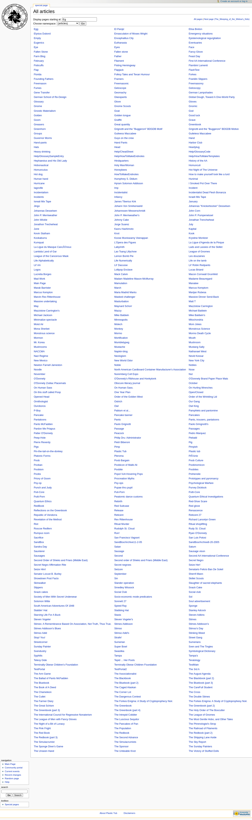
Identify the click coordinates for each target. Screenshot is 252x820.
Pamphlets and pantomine (203, 410)
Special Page (41, 5)
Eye (36, 47)
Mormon (38, 338)
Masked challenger (124, 297)
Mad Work (39, 278)
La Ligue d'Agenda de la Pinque (206, 242)
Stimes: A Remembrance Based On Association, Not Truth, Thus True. (72, 624)
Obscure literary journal (127, 383)
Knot (116, 233)
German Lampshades (201, 92)
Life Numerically (123, 260)
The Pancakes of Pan (126, 723)
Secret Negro (196, 560)
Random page (12, 778)
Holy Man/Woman (124, 165)
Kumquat (39, 242)
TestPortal (39, 669)
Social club (195, 592)
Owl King (194, 406)
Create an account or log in (234, 1)
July (191, 224)
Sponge (193, 605)
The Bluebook (41, 682)
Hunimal (193, 179)
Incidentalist (120, 192)
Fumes (38, 88)
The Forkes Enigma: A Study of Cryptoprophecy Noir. (143, 701)
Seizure (118, 569)
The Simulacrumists (125, 742)
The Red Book (42, 733)
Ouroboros (40, 406)
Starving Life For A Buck (47, 615)
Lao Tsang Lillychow (125, 251)
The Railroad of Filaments (203, 728)
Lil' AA (37, 265)
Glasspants (120, 97)
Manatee (193, 283)
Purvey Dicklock (198, 487)
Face (191, 47)
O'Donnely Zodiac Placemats (50, 383)
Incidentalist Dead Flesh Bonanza (207, 192)
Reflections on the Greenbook (50, 510)
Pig (190, 442)
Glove (117, 101)
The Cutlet (39, 696)
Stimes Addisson (123, 624)
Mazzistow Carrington (201, 306)
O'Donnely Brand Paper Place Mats (208, 378)
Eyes (117, 47)
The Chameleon (43, 692)
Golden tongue (122, 115)
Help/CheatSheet (123, 151)
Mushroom (195, 342)
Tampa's (193, 655)
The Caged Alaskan (125, 687)
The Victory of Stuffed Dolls (204, 751)
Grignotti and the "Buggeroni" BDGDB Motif (138, 129)
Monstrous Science (199, 328)
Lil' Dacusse (121, 265)
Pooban (38, 465)
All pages (198, 19)
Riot (36, 524)
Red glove (194, 506)
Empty (37, 38)
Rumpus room (42, 533)
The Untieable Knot (125, 751)
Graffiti (117, 120)
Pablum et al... (122, 410)
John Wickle (40, 219)
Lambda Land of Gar (45, 251)
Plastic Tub (120, 451)
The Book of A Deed (45, 687)
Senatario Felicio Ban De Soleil (206, 569)
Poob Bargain (121, 460)
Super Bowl (120, 646)
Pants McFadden (43, 424)
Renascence (196, 510)
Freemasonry (196, 83)
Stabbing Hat (121, 610)
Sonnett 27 (120, 601)
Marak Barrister (42, 287)
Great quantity (122, 124)
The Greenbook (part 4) (127, 710)
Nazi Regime (41, 356)
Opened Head (41, 396)
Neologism (120, 356)
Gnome (38, 106)
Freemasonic (121, 83)
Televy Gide (40, 660)
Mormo (118, 333)
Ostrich (118, 401)
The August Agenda (200, 673)
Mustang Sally (197, 347)
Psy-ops (118, 483)
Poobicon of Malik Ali (125, 465)
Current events (12, 771)
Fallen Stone (41, 51)
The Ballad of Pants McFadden (51, 678)
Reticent (118, 515)
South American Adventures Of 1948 (54, 605)
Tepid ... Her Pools (124, 660)
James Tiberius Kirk (125, 201)
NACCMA (39, 351)
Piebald (193, 437)
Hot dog (38, 174)
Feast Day (194, 56)
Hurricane (39, 183)
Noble (117, 365)
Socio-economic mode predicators (133, 596)
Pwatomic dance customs (128, 496)
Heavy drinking (42, 151)
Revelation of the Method (48, 519)
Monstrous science (44, 333)
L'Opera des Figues (125, 242)
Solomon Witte (42, 601)
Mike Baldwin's (197, 315)
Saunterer (39, 551)
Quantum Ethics (43, 501)
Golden (38, 115)
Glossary (39, 101)
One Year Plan (122, 392)
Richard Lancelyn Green (202, 519)
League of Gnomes (199, 251)
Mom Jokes (195, 324)
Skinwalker (40, 583)
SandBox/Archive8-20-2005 (204, 542)
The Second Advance (126, 737)
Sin (116, 578)
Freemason (40, 83)
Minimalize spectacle (45, 319)
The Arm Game (42, 673)
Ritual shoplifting (198, 524)
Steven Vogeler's (123, 619)
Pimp (117, 446)
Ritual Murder (121, 524)
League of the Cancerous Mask (51, 256)
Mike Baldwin (121, 315)
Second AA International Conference (209, 555)
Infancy (118, 197)
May (36, 306)
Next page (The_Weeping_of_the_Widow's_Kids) (227, 19)
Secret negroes (122, 564)
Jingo (37, 206)
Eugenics (39, 42)
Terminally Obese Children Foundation (135, 664)
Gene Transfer (42, 92)
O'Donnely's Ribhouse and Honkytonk (135, 378)
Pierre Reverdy (42, 442)
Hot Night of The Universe (203, 169)
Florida (38, 74)
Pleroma (118, 456)
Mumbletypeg (121, 342)
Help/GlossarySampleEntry (49, 156)
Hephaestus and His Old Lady (50, 160)
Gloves (193, 101)
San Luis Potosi (197, 537)
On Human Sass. (123, 387)
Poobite (118, 469)
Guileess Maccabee (125, 133)
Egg (36, 29)
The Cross (194, 692)
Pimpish (193, 446)
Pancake (39, 415)
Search (4, 787)
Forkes (192, 74)
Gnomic (193, 106)
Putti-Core (194, 492)
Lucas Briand (196, 269)
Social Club (120, 592)
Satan (117, 546)
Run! (117, 533)
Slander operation (124, 583)
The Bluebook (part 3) (201, 682)
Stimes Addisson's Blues (47, 628)
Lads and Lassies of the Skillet (205, 247)
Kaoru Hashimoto (123, 229)
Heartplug (194, 147)
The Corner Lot (122, 692)
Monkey (118, 328)
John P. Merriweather (45, 215)
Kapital (192, 229)
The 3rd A (194, 669)
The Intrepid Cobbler (125, 714)
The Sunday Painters (200, 746)
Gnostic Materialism (45, 111)
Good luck (194, 115)
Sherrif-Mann (196, 574)
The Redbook (121, 733)
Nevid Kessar (196, 356)
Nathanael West (198, 351)
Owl (116, 406)
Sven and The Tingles (201, 646)
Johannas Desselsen (45, 210)
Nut (191, 374)
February (39, 61)
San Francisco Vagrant (126, 537)
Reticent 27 (195, 515)
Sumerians (195, 642)
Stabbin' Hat (40, 610)
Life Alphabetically (44, 260)
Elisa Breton (195, 29)
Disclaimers (129, 813)
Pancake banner (123, 415)
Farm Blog (39, 56)
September (120, 574)
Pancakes (194, 415)
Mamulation (120, 283)
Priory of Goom (42, 478)
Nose (192, 369)
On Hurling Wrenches (201, 387)
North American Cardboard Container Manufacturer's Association (150, 369)
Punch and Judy (43, 487)
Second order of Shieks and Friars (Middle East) (141, 560)
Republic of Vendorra (45, 515)
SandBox (39, 542)
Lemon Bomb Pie (123, 256)
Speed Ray (120, 605)
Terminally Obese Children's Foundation (56, 664)
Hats (36, 147)
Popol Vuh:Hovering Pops (128, 474)
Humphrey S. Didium (125, 179)
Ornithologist (41, 401)
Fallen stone (121, 51)
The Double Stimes (199, 696)
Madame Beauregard (200, 278)
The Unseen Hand (44, 751)
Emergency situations (201, 33)
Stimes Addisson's (199, 624)
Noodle (38, 369)
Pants (117, 419)
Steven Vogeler (42, 619)
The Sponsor (121, 746)
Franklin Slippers (198, 79)
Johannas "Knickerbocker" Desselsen (209, 206)
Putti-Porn (39, 496)
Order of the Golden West (128, 396)
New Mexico (40, 360)
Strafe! (117, 637)
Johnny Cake (121, 219)
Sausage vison (197, 551)
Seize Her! (194, 564)
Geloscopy (195, 88)
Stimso (118, 628)
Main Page (40, 283)
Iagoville (38, 188)
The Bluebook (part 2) (126, 682)
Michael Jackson (43, 315)
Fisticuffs (39, 65)
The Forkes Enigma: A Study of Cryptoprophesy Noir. (218, 701)
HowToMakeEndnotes (126, 174)
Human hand (41, 179)
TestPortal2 (120, 669)
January (193, 201)
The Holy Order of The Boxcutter (207, 710)
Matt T (192, 301)
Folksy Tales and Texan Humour (132, 74)
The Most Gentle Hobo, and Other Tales (211, 719)
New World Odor (123, 360)
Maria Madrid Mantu (125, 292)
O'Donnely (39, 378)
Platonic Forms (42, 456)
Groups (38, 133)
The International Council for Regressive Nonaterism (63, 714)
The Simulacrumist (44, 742)
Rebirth (118, 501)
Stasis (117, 615)
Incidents (39, 197)
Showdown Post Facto (46, 578)
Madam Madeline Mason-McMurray (134, 278)
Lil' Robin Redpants (199, 265)
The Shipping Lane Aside (203, 737)
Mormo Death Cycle (200, 333)
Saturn (192, 546)
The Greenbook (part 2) (202, 705)
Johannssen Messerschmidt (129, 210)
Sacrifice (39, 537)
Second (118, 555)
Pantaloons (40, 419)
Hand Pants (120, 142)
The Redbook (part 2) (201, 733)
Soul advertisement (199, 601)
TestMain (194, 664)
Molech (118, 324)
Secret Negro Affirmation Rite (50, 564)
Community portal (13, 767)
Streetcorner (41, 642)
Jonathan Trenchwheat (201, 219)
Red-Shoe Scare (198, 501)
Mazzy (117, 310)
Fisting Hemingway (124, 65)
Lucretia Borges (42, 274)
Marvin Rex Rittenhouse (47, 297)
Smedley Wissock (124, 587)
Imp (116, 188)
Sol (190, 596)
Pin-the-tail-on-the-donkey (48, 451)
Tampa (118, 655)
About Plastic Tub (108, 813)
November (39, 374)
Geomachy (120, 92)
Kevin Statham (42, 233)
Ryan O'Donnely (198, 533)
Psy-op (38, 483)
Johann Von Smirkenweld (128, 206)
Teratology (194, 660)
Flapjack (118, 70)
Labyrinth (119, 247)
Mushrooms (40, 347)
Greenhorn (40, 129)
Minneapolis (121, 319)
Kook (192, 233)
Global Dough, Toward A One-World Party (212, 97)
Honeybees (120, 169)
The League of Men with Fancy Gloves (55, 719)
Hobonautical (41, 165)
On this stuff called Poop (47, 392)
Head (117, 147)
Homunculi (195, 165)
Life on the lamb (198, 260)
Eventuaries (195, 42)
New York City (196, 360)
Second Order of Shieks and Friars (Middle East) (61, 560)
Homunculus (41, 169)
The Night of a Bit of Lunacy (49, 723)
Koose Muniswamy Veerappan (131, 238)
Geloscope (120, 88)
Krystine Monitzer (198, 238)
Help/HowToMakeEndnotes (129, 156)
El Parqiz (119, 29)
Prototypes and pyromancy (204, 478)
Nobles (193, 365)
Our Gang (194, 401)
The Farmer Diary (43, 701)
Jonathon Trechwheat (46, 224)
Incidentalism (41, 192)
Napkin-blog (121, 351)
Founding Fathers (43, 79)
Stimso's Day (196, 628)
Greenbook (195, 124)
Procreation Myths (124, 478)
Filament (119, 61)
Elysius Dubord (42, 33)
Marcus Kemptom (198, 287)
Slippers (38, 587)
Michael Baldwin (198, 310)
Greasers (39, 124)
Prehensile (195, 474)
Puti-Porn (119, 492)
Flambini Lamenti (198, 65)
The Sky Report (197, 742)
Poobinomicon (197, 465)
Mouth (192, 338)
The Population (122, 728)
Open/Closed (196, 392)
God (191, 111)
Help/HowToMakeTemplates (204, 156)
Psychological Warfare (201, 483)
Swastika (119, 651)
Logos (37, 269)
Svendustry (40, 651)
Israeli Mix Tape (197, 197)
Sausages (39, 555)
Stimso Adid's (121, 633)
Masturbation (121, 301)
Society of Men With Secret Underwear (55, 596)
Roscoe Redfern (43, 528)
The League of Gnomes (202, 714)
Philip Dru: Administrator (127, 437)
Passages (194, 428)
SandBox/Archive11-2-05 (128, 542)
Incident (193, 188)
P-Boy (37, 410)
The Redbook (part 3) (46, 737)
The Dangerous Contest (127, 696)
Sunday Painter (42, 646)
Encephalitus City (123, 38)
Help (7, 782)
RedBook (39, 506)
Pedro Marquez (197, 433)
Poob (37, 460)
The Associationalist (125, 673)
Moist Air (39, 324)
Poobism (39, 469)
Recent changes (13, 775)
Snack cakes (41, 592)
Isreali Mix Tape (42, 201)
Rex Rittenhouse (123, 519)
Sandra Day (40, 546)
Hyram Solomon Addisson (128, 183)
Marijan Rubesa (197, 292)
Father (117, 56)
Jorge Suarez (121, 224)
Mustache (119, 347)
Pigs (36, 446)
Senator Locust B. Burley (47, 574)
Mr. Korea (39, 342)
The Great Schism (44, 705)
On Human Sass (43, 387)
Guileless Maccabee (200, 133)
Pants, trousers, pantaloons (204, 419)
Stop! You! (39, 637)
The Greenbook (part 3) (47, 710)
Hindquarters (121, 160)
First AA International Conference (207, 61)
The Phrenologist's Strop (202, 723)
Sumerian (119, 642)
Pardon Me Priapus (44, 428)
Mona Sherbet (42, 328)
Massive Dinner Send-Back (204, 297)
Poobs (37, 474)
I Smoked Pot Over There (203, 183)
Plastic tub (194, 451)
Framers (118, 79)
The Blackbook (122, 678)
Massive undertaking (45, 301)
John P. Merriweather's (126, 215)
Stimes (192, 619)
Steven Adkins (197, 615)
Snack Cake (195, 587)
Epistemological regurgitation (205, 38)
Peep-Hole (40, 437)
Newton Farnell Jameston (48, 365)
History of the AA (198, 160)
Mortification (121, 338)
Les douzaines (197, 256)
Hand (192, 138)
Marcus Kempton (43, 292)
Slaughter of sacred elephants (205, 583)
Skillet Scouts (196, 578)
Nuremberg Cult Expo (126, 374)
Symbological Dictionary (202, 651)
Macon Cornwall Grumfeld (203, 274)
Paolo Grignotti (122, 424)
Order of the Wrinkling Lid (203, 396)
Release (118, 510)
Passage (119, 428)
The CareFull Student (201, 687)
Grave (192, 120)
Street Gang (195, 637)
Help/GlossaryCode (199, 151)
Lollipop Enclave (123, 269)
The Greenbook (123, 705)
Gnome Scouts (122, 106)
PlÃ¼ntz (193, 456)
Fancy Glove (196, 51)
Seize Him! (40, 569)
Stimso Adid (40, 633)
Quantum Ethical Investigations (206, 496)
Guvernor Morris (43, 138)
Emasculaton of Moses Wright (130, 33)
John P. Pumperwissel (201, 215)
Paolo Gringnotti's (198, 424)
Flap (36, 70)
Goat (117, 111)
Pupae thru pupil (123, 487)
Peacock (119, 433)
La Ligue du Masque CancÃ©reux (52, 247)
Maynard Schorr (123, 306)
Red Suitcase (121, 506)
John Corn (194, 210)
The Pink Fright (42, 728)
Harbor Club (195, 142)
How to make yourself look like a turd (209, 174)
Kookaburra (40, 238)
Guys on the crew (124, 138)
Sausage (119, 551)
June (36, 229)
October (193, 383)
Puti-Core (39, 492)
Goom (37, 120)
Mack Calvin (121, 274)
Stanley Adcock (197, 610)
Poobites (193, 469)
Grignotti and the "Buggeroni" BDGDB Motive (214, 129)
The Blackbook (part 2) (201, 678)
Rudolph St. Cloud (124, 528)
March (117, 287)
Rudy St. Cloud (197, 528)
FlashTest (194, 70)
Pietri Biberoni (122, 442)
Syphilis (38, 655)
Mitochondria (196, 319)
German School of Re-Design (50, 97)
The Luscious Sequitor (126, 719)
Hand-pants (40, 142)
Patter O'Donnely (43, 433)
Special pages (12, 804)
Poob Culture (196, 460)
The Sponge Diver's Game (48, 746)
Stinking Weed (197, 633)
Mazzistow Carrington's (47, 310)
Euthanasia (120, 42)
